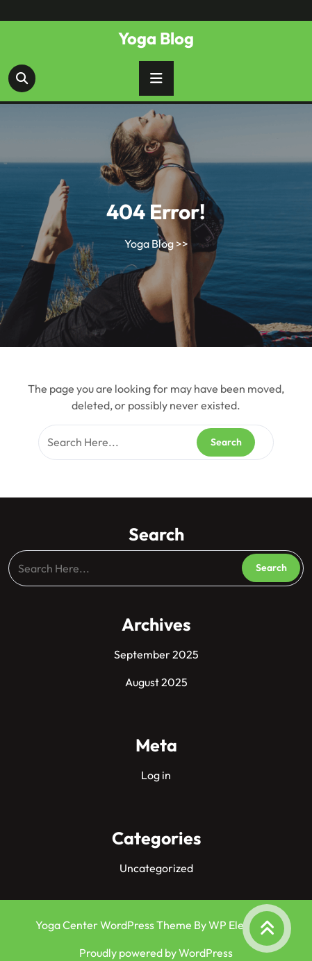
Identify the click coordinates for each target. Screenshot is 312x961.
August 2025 (156, 682)
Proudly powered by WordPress (156, 953)
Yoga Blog (156, 38)
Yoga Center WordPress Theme (114, 925)
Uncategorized (156, 868)
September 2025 (156, 654)
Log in (156, 775)
